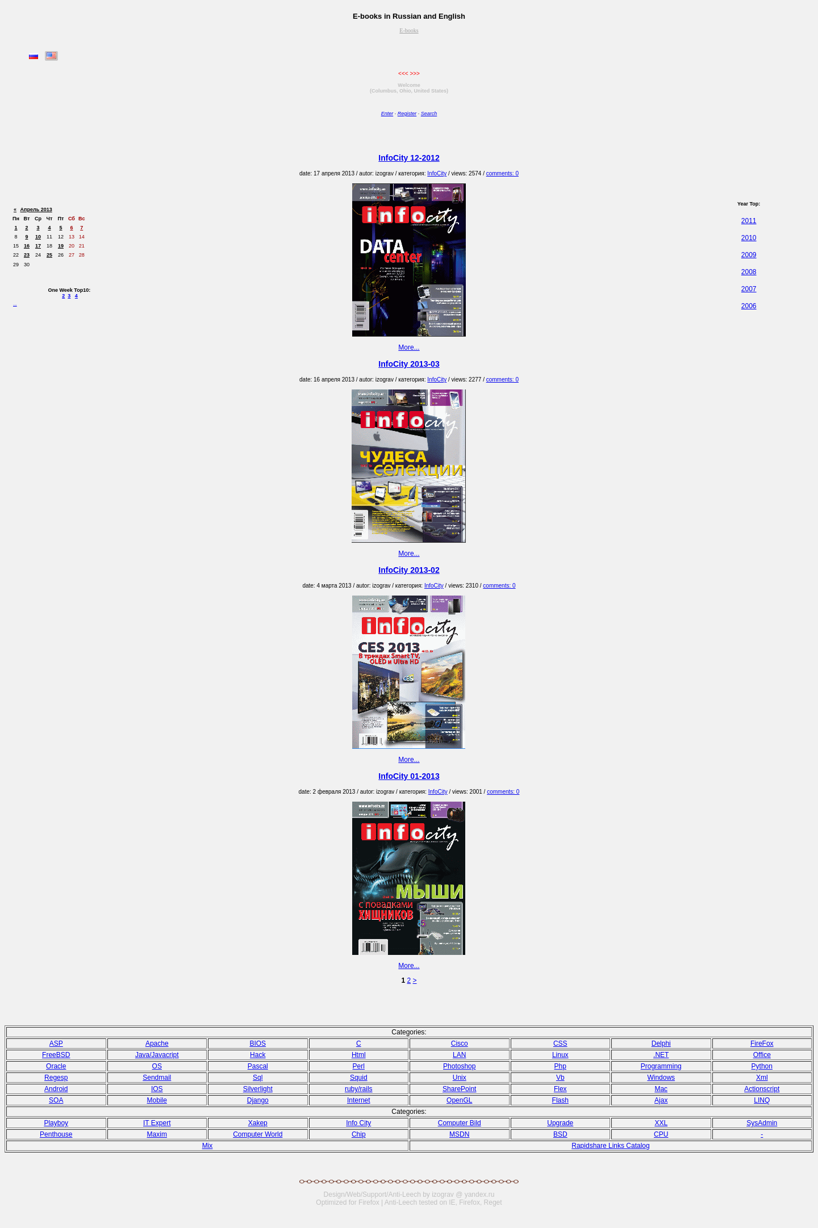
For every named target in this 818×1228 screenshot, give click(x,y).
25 (49, 255)
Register (407, 113)
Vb (560, 1078)
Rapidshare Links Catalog (610, 1146)
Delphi (661, 1043)
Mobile (157, 1100)
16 (27, 246)
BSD (560, 1134)
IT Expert (156, 1123)
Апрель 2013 (36, 209)
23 (27, 255)
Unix (459, 1078)
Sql (257, 1078)
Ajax (660, 1100)
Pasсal (258, 1066)
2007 (749, 289)
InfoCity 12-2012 (408, 157)
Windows (661, 1078)
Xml (762, 1078)
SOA (56, 1100)
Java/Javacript (157, 1055)
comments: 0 (502, 173)
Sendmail (157, 1078)
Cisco (459, 1043)
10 (38, 237)
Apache (157, 1043)
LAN (459, 1055)
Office (762, 1055)
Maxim (157, 1134)
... (15, 304)
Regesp (56, 1078)
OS (157, 1066)
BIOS (257, 1043)
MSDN (459, 1134)
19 (61, 246)
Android (56, 1089)
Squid (359, 1078)
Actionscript (761, 1089)
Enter (387, 113)
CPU (661, 1134)
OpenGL (459, 1100)
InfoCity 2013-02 (408, 570)
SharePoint (459, 1089)
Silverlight (258, 1089)
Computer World (257, 1134)
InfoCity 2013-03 (408, 363)
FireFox (762, 1043)
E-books (408, 30)
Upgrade (560, 1123)
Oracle (56, 1066)
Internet (358, 1100)
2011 (749, 221)
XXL (660, 1123)
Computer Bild (459, 1123)
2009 (749, 255)
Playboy (56, 1123)
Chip (359, 1134)
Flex (560, 1089)
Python (762, 1066)
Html (359, 1055)
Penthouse (56, 1134)
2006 (749, 306)
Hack (257, 1055)
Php (560, 1066)
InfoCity (436, 173)
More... (408, 347)
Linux (560, 1055)
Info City (358, 1123)
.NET (661, 1055)
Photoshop (459, 1066)
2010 (749, 238)
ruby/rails (359, 1089)
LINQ (762, 1100)
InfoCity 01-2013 (408, 776)
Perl (359, 1066)
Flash (560, 1100)
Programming (661, 1066)
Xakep (258, 1123)
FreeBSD (56, 1055)
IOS (157, 1089)
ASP (56, 1043)
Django (258, 1100)
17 (38, 246)
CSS (560, 1043)
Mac (660, 1089)
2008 (749, 272)
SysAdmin (761, 1123)
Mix (207, 1146)
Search (429, 113)
